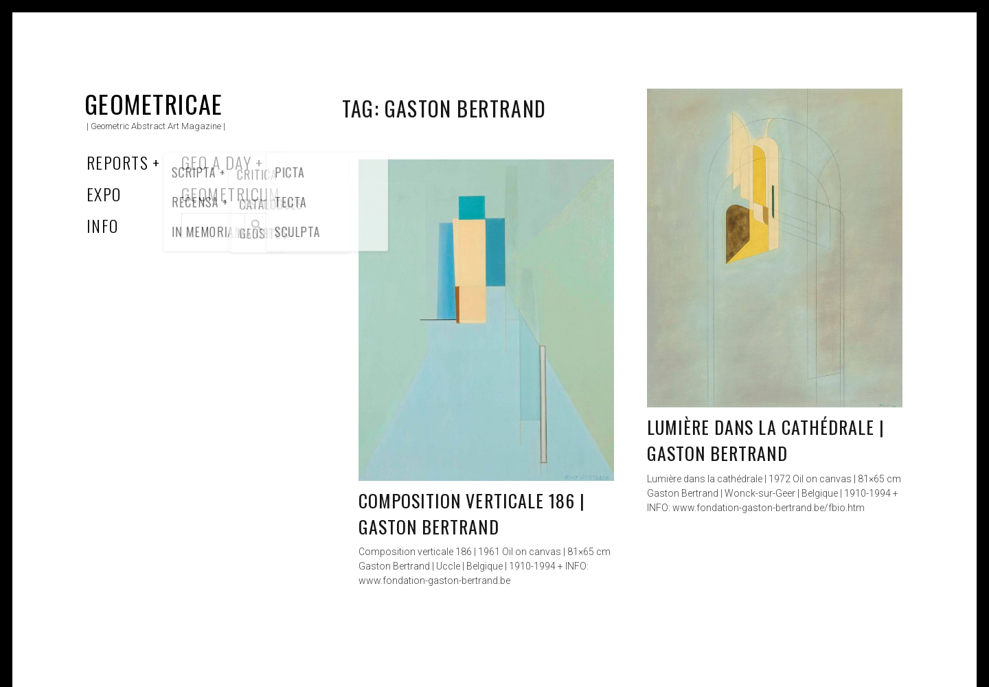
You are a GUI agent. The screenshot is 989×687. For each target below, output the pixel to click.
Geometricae (153, 103)
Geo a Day (216, 162)
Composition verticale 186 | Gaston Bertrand (472, 513)
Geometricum (231, 193)
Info (103, 225)
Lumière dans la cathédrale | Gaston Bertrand (766, 440)
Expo (104, 193)
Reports (117, 162)
